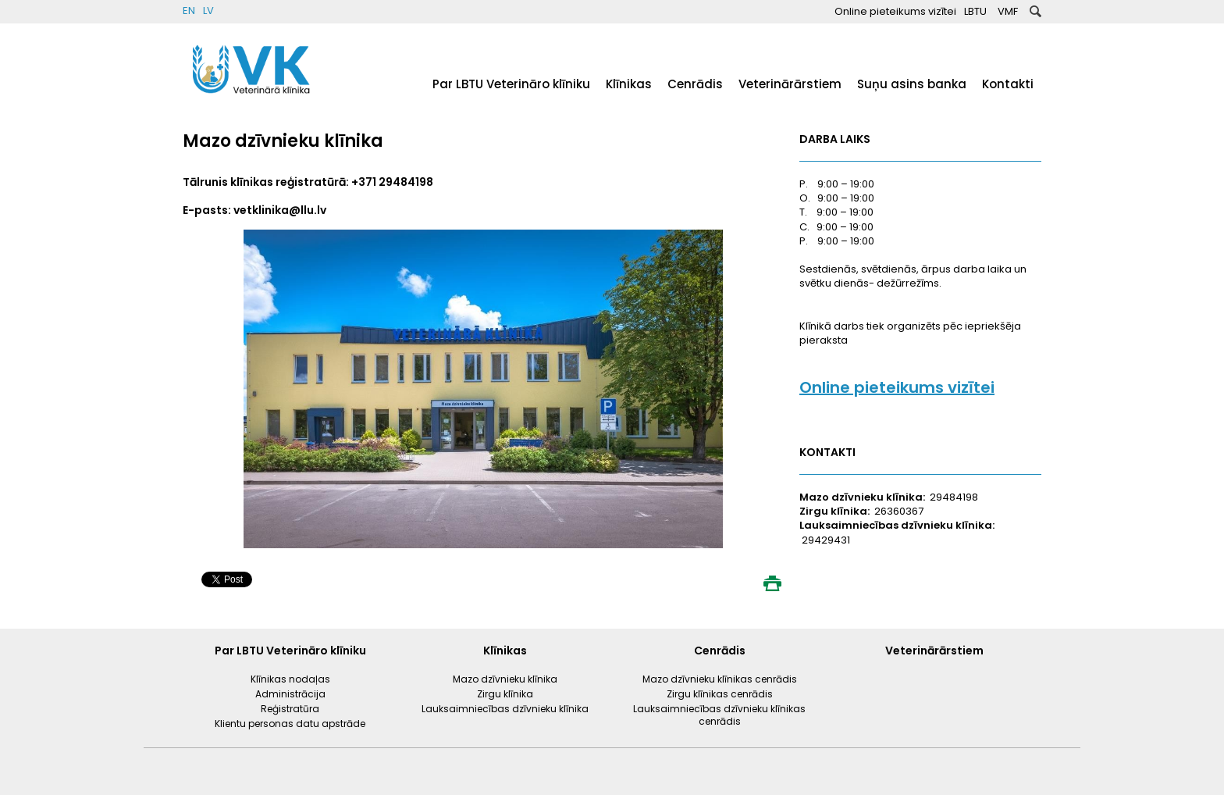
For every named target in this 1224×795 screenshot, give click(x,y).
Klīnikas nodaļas (290, 679)
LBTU (975, 11)
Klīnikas (629, 84)
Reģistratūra (290, 708)
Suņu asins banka (911, 84)
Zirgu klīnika (505, 694)
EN (189, 10)
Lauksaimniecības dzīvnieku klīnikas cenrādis (719, 715)
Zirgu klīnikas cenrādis (720, 694)
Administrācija (290, 694)
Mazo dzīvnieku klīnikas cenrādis (719, 679)
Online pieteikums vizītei (895, 11)
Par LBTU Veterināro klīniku (511, 84)
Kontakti (1008, 84)
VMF (1008, 11)
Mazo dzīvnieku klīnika (505, 679)
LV (208, 10)
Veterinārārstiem (790, 84)
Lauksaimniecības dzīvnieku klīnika (505, 708)
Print (772, 583)
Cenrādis (695, 84)
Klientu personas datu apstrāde (290, 723)
